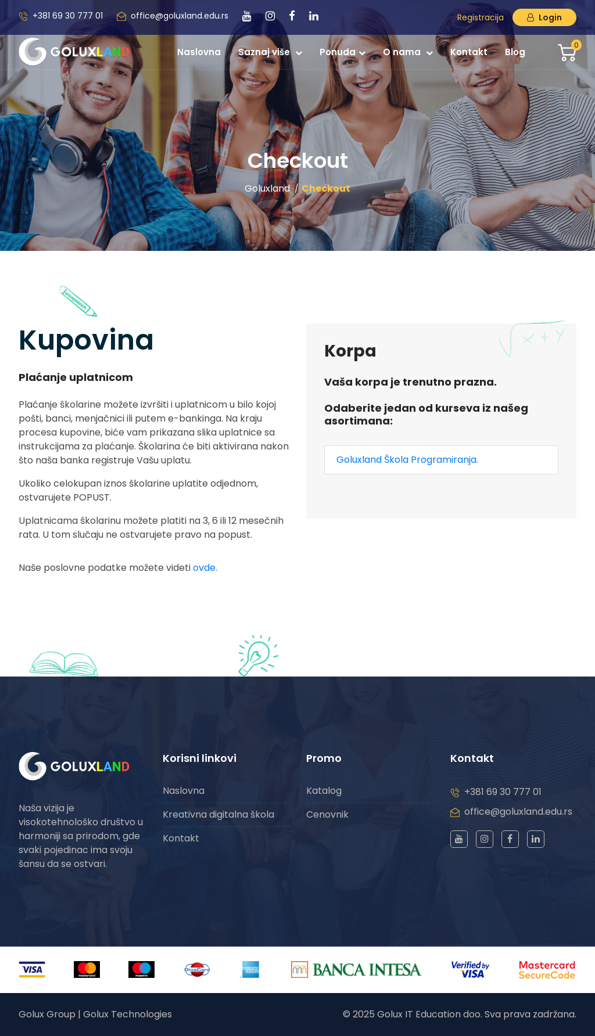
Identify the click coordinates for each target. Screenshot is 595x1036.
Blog (515, 52)
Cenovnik (327, 814)
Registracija (480, 17)
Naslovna (199, 52)
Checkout (326, 188)
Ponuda (342, 52)
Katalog (324, 790)
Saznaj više (270, 52)
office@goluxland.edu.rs (179, 15)
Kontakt (469, 52)
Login (544, 17)
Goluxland (267, 188)
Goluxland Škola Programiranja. (407, 459)
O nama (408, 52)
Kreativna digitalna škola (218, 814)
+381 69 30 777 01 (68, 15)
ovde (204, 567)
